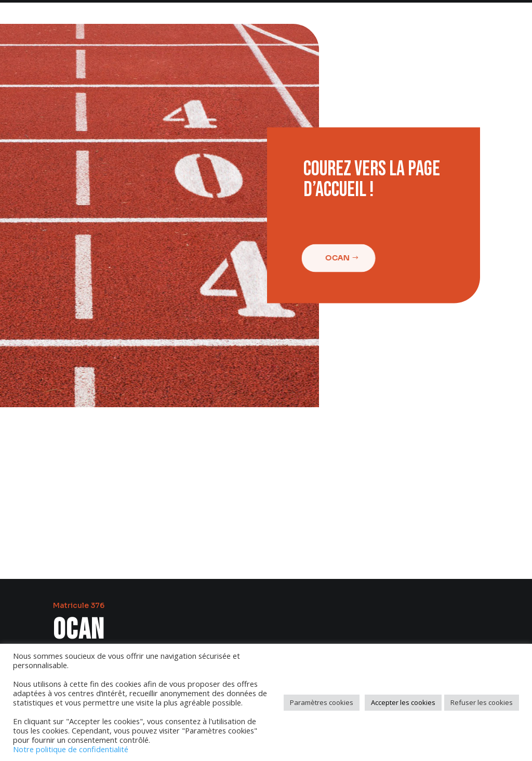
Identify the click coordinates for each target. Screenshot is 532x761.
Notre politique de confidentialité (70, 749)
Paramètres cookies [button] (321, 702)
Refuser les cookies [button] (481, 702)
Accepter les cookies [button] (403, 702)
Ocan (335, 257)
